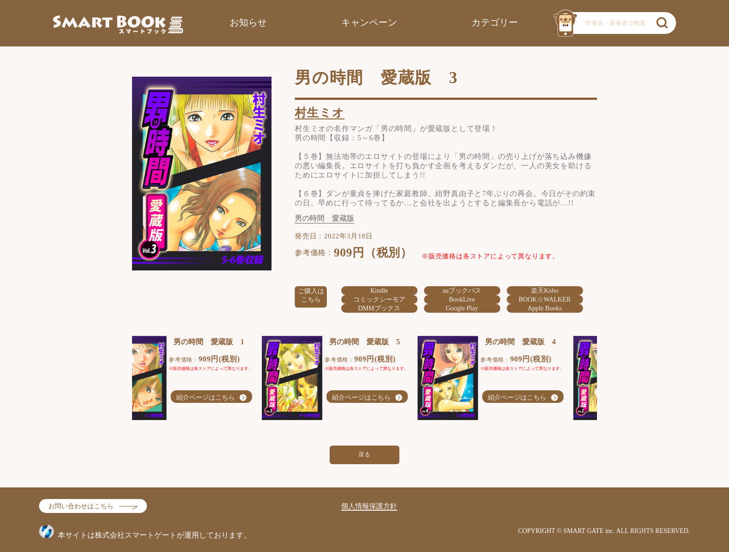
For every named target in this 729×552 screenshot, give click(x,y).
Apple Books (545, 308)
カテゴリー (494, 22)
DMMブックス (379, 308)
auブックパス (462, 290)
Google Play (462, 308)
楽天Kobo (544, 290)
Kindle (379, 290)
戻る (364, 454)
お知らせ (248, 22)
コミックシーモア (379, 299)
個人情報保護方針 (369, 506)
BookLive (462, 299)
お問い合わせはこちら (80, 506)
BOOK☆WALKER (545, 299)
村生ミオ (320, 112)
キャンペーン (369, 22)
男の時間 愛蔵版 (324, 218)
